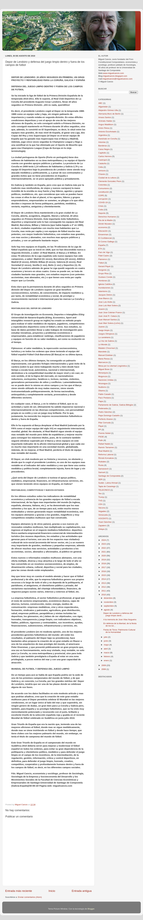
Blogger (91, 909)
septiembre (109, 606)
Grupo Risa (103, 273)
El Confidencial (105, 238)
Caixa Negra (103, 149)
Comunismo (103, 188)
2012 (104, 587)
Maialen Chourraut (106, 348)
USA (100, 504)
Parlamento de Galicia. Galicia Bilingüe (115, 405)
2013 (104, 583)
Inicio (52, 890)
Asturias (102, 142)
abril (106, 649)
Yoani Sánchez (105, 522)
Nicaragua (103, 383)
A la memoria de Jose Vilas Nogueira (119, 619)
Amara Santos (104, 117)
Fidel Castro (103, 256)
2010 (104, 595)
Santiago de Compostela (109, 476)
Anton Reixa (103, 128)
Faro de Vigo (104, 252)
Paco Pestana (104, 398)
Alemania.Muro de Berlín (109, 114)
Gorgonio (102, 270)
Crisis (100, 206)
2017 (104, 567)
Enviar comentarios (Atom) (30, 897)
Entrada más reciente (18, 890)
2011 (104, 591)
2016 (104, 571)
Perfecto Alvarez (105, 419)
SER (100, 479)
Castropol (102, 160)
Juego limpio (104, 330)
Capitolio (102, 153)
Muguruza (102, 376)
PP (99, 429)
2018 (104, 563)
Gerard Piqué (104, 266)
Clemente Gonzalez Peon (109, 181)
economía (102, 227)
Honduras (102, 280)
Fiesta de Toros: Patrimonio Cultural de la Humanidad (119, 631)
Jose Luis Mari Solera (108, 305)
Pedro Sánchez (105, 412)
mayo (106, 645)
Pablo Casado (104, 394)
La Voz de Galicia (106, 341)
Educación (103, 231)
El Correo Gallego (106, 241)
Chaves (101, 174)
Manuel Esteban (105, 355)
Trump (101, 497)
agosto (107, 610)
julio (106, 637)
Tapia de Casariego (107, 486)
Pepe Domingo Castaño (109, 415)
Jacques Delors (105, 295)
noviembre (109, 602)
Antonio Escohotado (107, 131)
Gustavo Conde (105, 277)
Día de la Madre (105, 220)
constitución (103, 192)
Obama (101, 390)
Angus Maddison (105, 124)
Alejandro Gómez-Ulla (108, 110)
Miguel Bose (103, 369)
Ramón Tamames (106, 447)
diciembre (108, 598)
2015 (104, 575)
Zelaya (101, 529)
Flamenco (102, 259)
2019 (104, 560)
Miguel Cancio (24, 17)
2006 (104, 669)
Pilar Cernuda (104, 423)
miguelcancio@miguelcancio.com (118, 79)
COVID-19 (103, 202)
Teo (100, 493)
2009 (104, 665)
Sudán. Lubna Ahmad (108, 483)
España (101, 245)
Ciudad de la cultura (107, 178)
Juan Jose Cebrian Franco (110, 312)
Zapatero (102, 525)
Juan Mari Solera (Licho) (109, 323)
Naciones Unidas (106, 380)
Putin (100, 440)
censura (101, 170)
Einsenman (103, 234)
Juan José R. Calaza (107, 316)
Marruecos (103, 362)
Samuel (101, 472)
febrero (107, 656)
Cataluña (102, 163)
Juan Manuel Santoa (107, 319)
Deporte (101, 213)
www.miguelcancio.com (113, 73)
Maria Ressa (104, 359)
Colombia (102, 185)
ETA (100, 249)
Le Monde (102, 344)
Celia (100, 167)
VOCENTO (103, 518)
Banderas (102, 146)
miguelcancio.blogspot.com (115, 76)
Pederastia (103, 408)
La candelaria (104, 337)
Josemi (101, 309)
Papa (100, 401)
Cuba (100, 209)
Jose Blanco (103, 298)
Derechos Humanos (107, 217)
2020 (104, 556)
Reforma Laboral (105, 454)
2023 (104, 544)
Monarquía (103, 373)
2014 (104, 579)
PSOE (101, 437)
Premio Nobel (104, 433)
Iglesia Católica (105, 284)
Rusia (101, 465)
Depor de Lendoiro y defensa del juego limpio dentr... (118, 614)
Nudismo (102, 387)
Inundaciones (104, 288)
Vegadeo (102, 511)
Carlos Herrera (105, 156)
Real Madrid (103, 451)
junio (106, 641)
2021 (104, 552)
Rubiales (102, 462)
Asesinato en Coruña (107, 139)
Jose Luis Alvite (105, 302)
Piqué (101, 426)
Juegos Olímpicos (106, 334)
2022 (104, 548)
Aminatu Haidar (105, 121)
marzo (107, 652)
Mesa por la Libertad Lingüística (112, 366)
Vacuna (101, 508)
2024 (104, 540)
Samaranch (103, 469)
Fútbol (101, 263)
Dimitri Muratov (105, 224)
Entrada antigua (82, 890)
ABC (100, 103)
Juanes (101, 327)
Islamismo (102, 291)
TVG (100, 501)
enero (106, 660)
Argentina (102, 135)
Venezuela (103, 515)
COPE (101, 195)
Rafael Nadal (104, 444)
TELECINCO (104, 490)
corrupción (103, 199)
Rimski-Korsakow (106, 458)
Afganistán (103, 107)
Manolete (102, 352)
